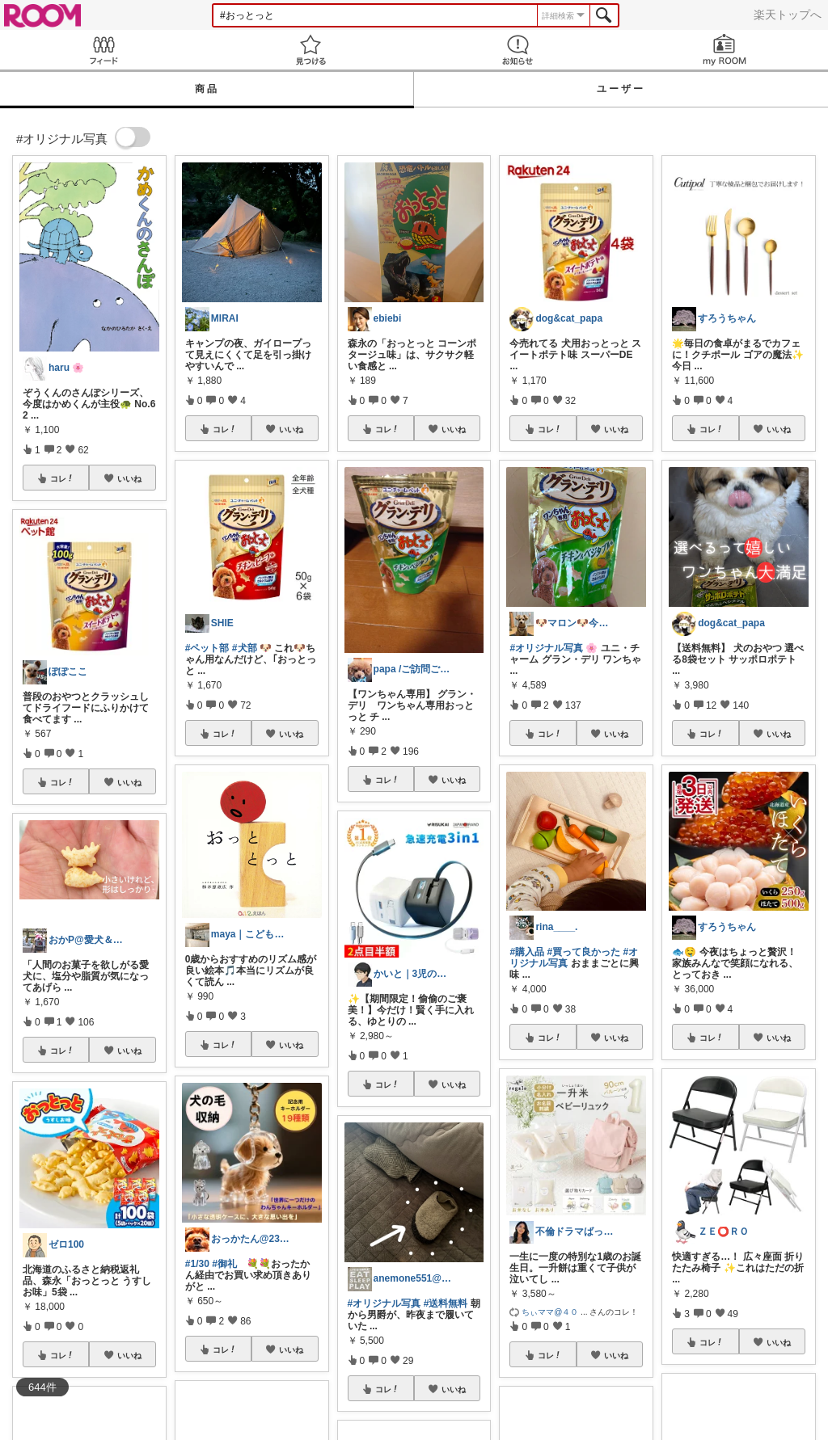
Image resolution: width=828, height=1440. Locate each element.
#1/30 (197, 1263)
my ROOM (724, 49)
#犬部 (244, 648)
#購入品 (526, 952)
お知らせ (517, 49)
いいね (129, 478)
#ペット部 (207, 648)
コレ (62, 478)
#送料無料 (446, 1303)
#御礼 (224, 1263)
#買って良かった (583, 952)
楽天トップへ (788, 14)
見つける (310, 49)
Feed (103, 49)
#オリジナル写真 (384, 1303)
